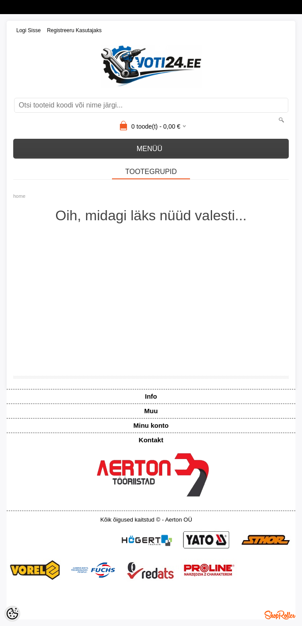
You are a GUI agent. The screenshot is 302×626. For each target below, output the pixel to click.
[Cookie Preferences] (12, 614)
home (19, 196)
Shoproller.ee (280, 615)
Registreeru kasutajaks (74, 30)
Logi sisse (28, 30)
